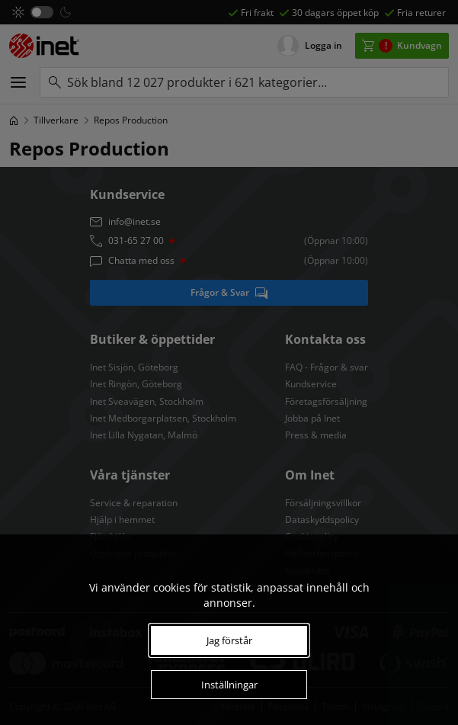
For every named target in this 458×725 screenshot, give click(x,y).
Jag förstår (229, 640)
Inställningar (229, 684)
